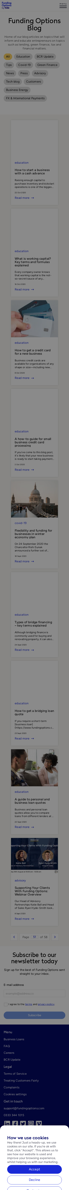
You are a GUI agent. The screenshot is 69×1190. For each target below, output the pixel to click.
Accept (34, 1176)
